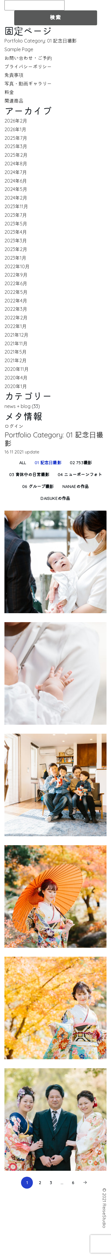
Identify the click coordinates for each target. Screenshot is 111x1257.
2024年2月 (15, 198)
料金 (9, 92)
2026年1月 (15, 129)
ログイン (13, 426)
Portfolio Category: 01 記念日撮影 (40, 41)
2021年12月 (16, 335)
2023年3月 (15, 241)
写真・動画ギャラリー (28, 84)
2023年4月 (15, 232)
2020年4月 (16, 378)
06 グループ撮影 (38, 486)
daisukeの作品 (55, 498)
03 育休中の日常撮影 (29, 474)
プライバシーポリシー (28, 67)
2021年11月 (16, 343)
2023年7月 (15, 215)
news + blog (17, 406)
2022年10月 (17, 266)
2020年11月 (16, 369)
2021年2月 (15, 360)
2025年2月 (16, 155)
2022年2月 (16, 318)
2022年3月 (15, 309)
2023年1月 (15, 258)
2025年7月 (15, 138)
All (22, 462)
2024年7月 (15, 172)
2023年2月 (15, 249)
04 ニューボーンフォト (80, 474)
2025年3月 (15, 146)
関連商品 (13, 101)
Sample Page (18, 49)
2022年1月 (15, 326)
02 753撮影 (81, 462)
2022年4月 (15, 301)
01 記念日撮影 (48, 462)
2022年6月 (15, 283)
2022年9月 (16, 275)
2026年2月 (15, 121)
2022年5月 (16, 292)
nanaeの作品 (75, 486)
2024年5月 (15, 189)
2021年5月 (15, 352)
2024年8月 (15, 164)
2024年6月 (15, 181)
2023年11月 (16, 206)
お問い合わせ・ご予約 (28, 58)
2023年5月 (15, 224)
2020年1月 (15, 386)
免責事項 (13, 75)
